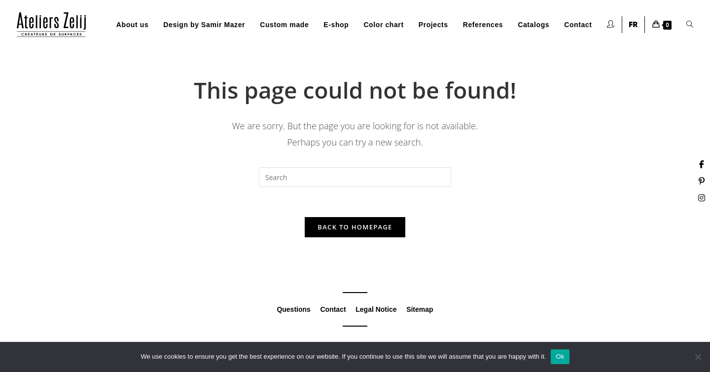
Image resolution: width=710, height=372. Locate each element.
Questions (293, 309)
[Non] (698, 357)
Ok (560, 356)
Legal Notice (375, 309)
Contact (333, 309)
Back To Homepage (355, 227)
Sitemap (419, 309)
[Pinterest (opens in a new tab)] (701, 181)
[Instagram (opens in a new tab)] (701, 197)
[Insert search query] (355, 177)
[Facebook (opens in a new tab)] (701, 164)
